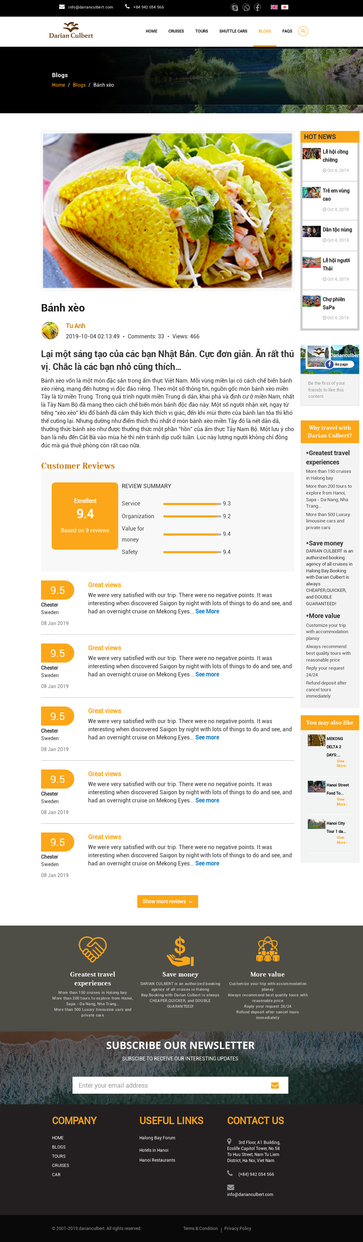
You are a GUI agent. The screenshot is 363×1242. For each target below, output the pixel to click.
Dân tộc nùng (337, 230)
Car (56, 1174)
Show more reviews (168, 902)
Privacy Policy (237, 1228)
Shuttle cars (233, 31)
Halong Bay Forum (157, 1137)
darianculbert (91, 1228)
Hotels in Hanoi (153, 1150)
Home (151, 31)
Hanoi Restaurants (157, 1160)
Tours (201, 31)
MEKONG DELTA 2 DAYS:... (335, 747)
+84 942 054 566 (148, 7)
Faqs (287, 31)
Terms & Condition (200, 1228)
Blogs (265, 31)
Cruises (176, 31)
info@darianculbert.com (90, 7)
